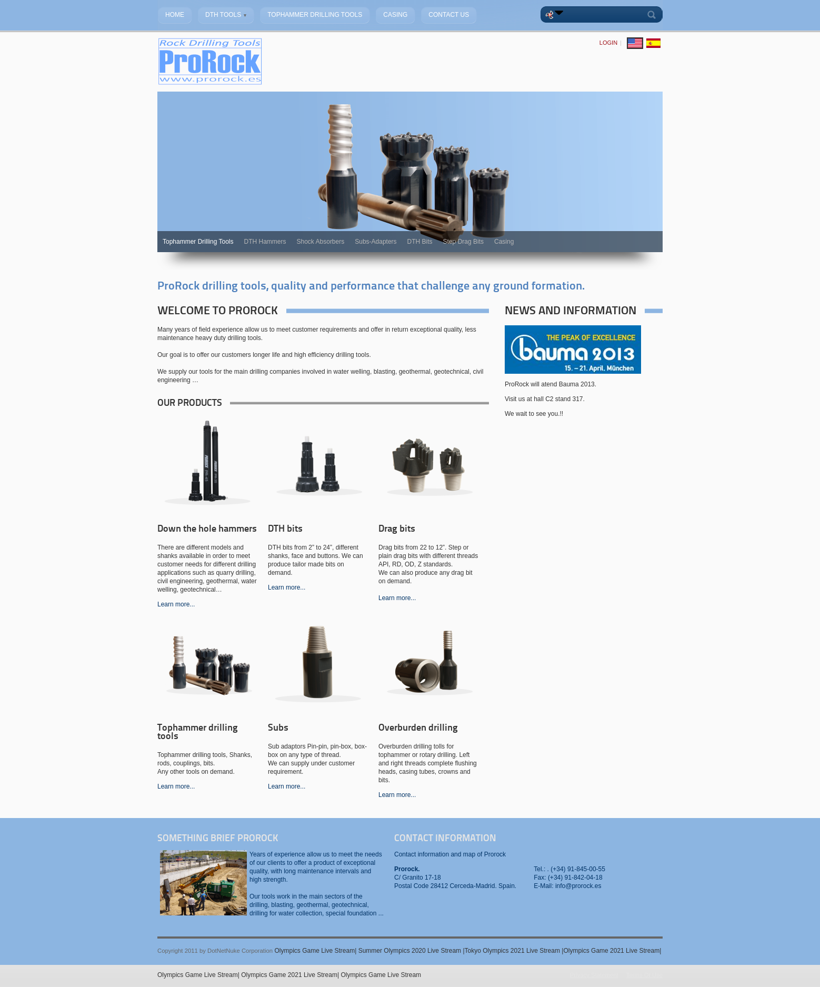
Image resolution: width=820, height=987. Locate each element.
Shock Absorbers (321, 241)
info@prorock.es (578, 886)
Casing (504, 241)
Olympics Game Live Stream (314, 950)
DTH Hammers (265, 241)
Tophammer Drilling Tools (198, 241)
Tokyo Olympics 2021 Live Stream (513, 950)
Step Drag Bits (463, 241)
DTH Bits (420, 241)
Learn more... (176, 604)
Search (654, 14)
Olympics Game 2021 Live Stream (611, 950)
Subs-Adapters (375, 241)
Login (608, 42)
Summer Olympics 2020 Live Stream (410, 950)
